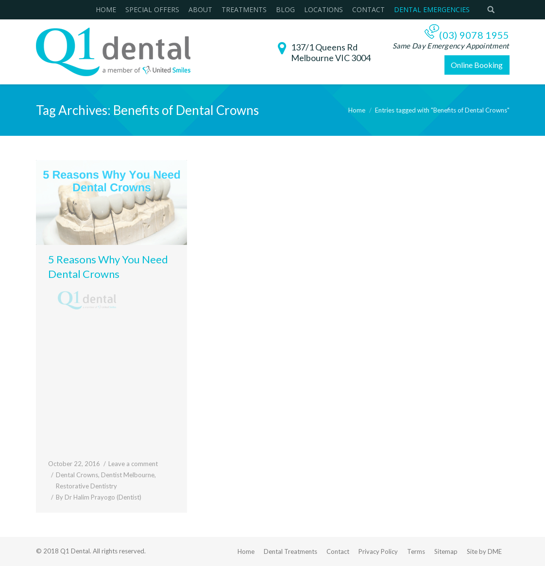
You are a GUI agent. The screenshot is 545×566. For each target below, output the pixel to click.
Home (356, 110)
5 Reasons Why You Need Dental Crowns (108, 266)
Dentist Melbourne (127, 475)
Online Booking (477, 64)
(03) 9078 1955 (474, 35)
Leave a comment (133, 464)
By (98, 497)
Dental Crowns (77, 475)
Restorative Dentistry (86, 486)
